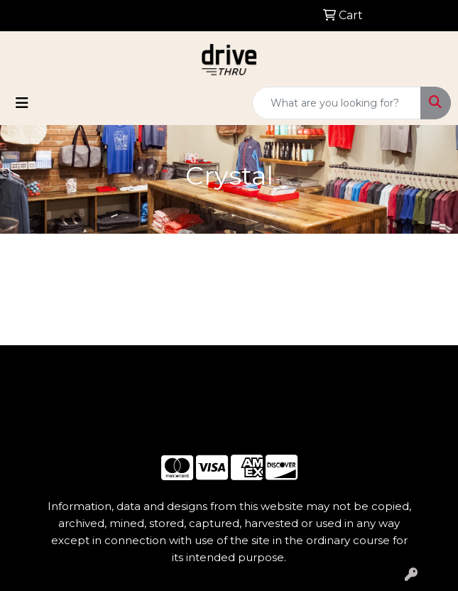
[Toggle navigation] (22, 103)
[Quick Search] (336, 103)
